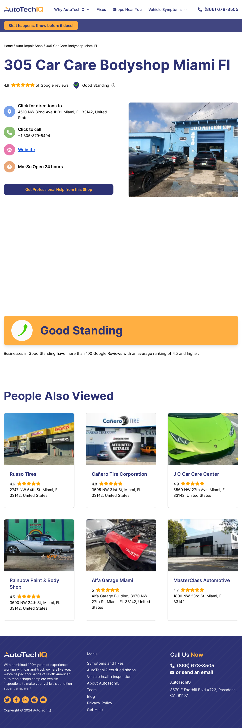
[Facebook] (16, 699)
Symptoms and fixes (105, 663)
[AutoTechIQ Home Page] (23, 9)
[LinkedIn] (25, 699)
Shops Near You (127, 9)
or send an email (191, 672)
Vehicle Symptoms (167, 9)
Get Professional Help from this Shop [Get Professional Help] (58, 189)
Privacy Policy (99, 703)
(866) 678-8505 (218, 9)
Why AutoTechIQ (72, 9)
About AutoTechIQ (103, 683)
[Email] (34, 699)
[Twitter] (7, 699)
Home (8, 46)
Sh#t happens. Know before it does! (41, 25)
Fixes (101, 9)
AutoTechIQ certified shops (111, 670)
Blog (91, 696)
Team (92, 689)
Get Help (95, 709)
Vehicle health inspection (109, 676)
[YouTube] (43, 699)
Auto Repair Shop (29, 46)
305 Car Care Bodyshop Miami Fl (71, 46)
